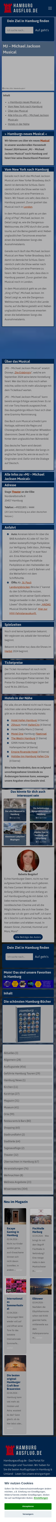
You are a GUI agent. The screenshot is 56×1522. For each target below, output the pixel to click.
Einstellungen (41, 1498)
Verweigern (28, 1514)
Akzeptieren (28, 1506)
